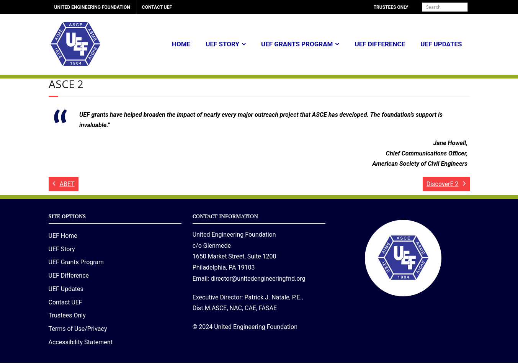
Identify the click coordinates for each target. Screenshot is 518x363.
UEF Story (222, 44)
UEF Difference (380, 44)
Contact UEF (157, 7)
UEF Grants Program (297, 44)
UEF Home (63, 235)
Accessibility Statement (81, 342)
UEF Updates (441, 44)
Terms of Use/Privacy (78, 328)
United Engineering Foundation (92, 7)
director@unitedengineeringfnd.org (258, 278)
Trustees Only (391, 7)
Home (181, 44)
